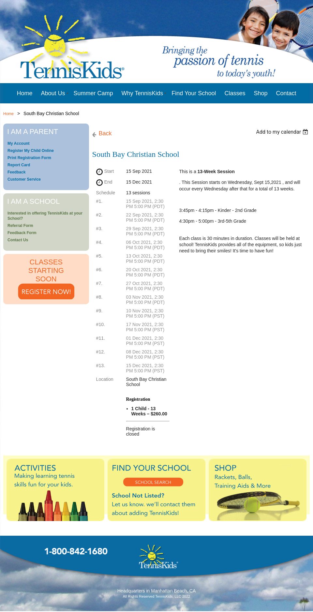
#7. (99, 283)
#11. (100, 338)
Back (105, 133)
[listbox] (283, 132)
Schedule (105, 192)
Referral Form (20, 225)
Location (104, 379)
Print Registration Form (29, 158)
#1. (99, 201)
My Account (18, 143)
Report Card (18, 165)
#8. (99, 297)
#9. (99, 310)
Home (8, 114)
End (108, 182)
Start (109, 171)
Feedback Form (22, 233)
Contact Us (17, 240)
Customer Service (24, 179)
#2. (99, 214)
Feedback (16, 172)
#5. (99, 256)
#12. (100, 351)
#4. (99, 242)
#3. (99, 228)
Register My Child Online (30, 150)
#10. (100, 324)
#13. (100, 365)
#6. (99, 269)
